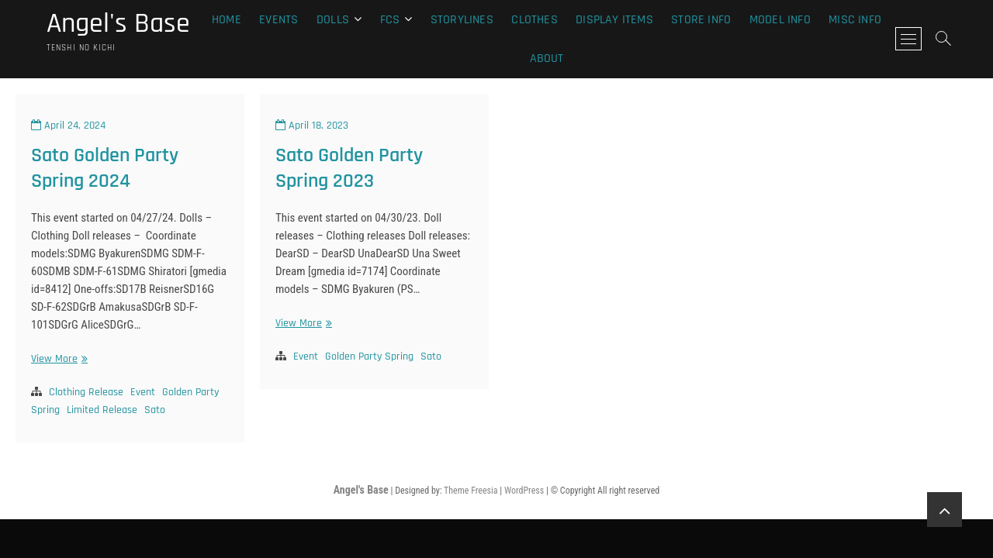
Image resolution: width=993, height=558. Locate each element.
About (547, 58)
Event (142, 392)
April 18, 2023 (311, 126)
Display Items (614, 20)
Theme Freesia (470, 490)
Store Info (701, 20)
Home (226, 20)
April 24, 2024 (68, 126)
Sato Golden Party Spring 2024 (104, 168)
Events (278, 20)
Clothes (534, 20)
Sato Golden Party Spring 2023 (349, 168)
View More (57, 359)
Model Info (780, 20)
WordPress (524, 490)
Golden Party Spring (369, 356)
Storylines (462, 20)
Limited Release (102, 410)
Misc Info (855, 20)
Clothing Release (86, 392)
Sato (154, 410)
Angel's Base (118, 24)
